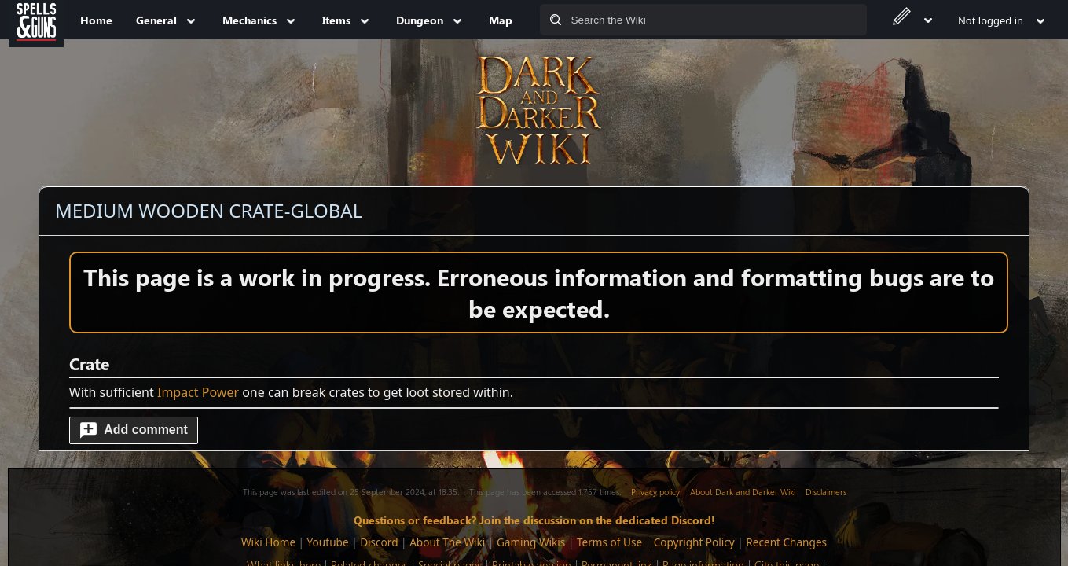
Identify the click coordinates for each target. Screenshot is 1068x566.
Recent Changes (786, 542)
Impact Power (198, 392)
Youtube (328, 542)
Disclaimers (826, 492)
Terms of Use (609, 542)
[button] (133, 430)
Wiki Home (268, 542)
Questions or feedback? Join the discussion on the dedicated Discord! (534, 520)
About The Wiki (447, 542)
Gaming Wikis (531, 542)
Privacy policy (655, 492)
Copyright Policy (694, 542)
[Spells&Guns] (36, 19)
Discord (379, 542)
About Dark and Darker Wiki (742, 492)
